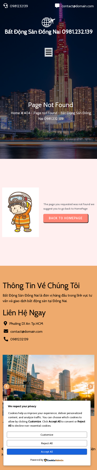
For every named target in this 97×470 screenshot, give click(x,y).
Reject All (47, 443)
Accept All (47, 451)
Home (15, 113)
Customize (46, 434)
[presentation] (6, 386)
